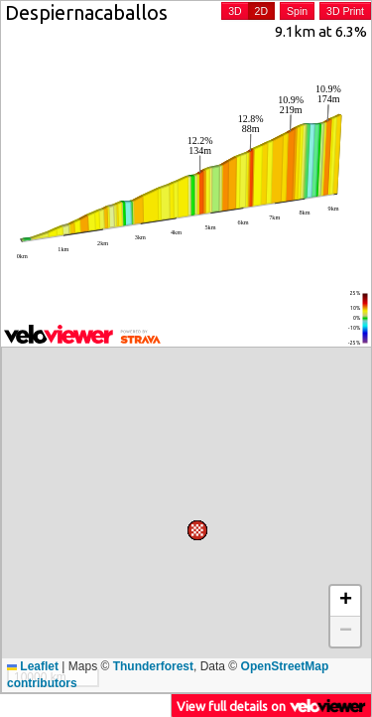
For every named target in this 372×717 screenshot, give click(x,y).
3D (234, 11)
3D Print (345, 11)
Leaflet (33, 666)
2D (261, 11)
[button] (300, 357)
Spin (297, 11)
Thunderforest (153, 666)
